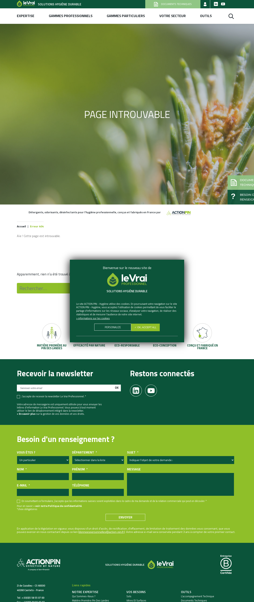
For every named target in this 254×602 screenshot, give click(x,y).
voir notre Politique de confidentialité (58, 506)
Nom (22, 470)
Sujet (132, 453)
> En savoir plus (26, 414)
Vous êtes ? (26, 453)
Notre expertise (85, 592)
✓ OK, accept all (146, 327)
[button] (233, 175)
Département (84, 453)
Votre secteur (172, 16)
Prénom (80, 470)
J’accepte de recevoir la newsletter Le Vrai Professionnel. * (54, 397)
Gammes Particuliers (126, 16)
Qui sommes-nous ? (83, 597)
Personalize (112, 328)
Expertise (25, 16)
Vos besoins (136, 592)
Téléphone (80, 486)
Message (134, 470)
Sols (128, 597)
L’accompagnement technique (197, 597)
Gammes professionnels (70, 16)
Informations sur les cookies (94, 318)
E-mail (23, 486)
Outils (206, 16)
